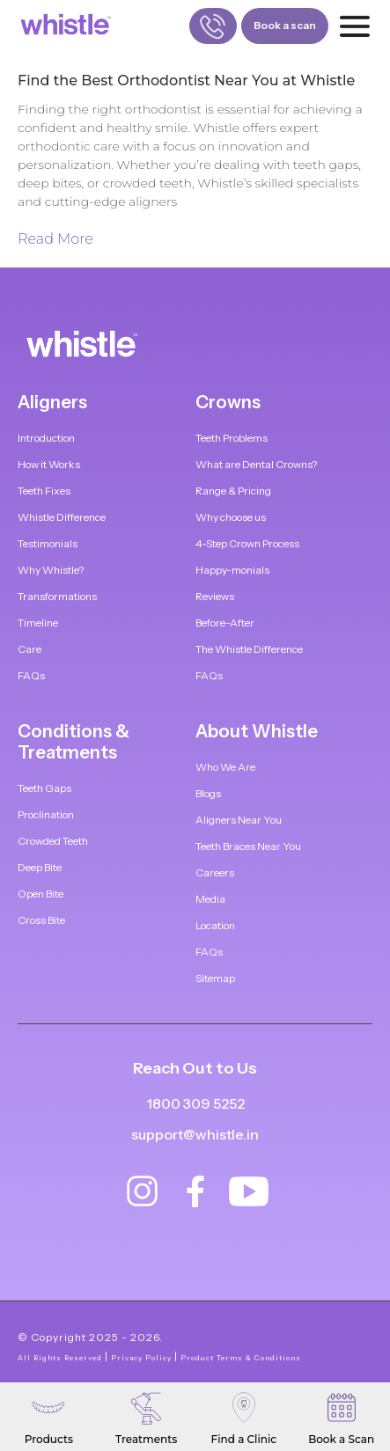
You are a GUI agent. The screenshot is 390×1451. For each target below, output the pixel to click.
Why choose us (230, 517)
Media (210, 898)
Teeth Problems (231, 437)
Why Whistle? (51, 569)
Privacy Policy (141, 1357)
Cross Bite (41, 920)
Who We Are (225, 766)
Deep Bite (40, 867)
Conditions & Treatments (73, 742)
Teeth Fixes (44, 490)
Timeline (38, 622)
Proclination (46, 814)
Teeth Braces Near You (248, 846)
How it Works (49, 464)
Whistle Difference (62, 517)
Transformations (57, 596)
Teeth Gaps (44, 788)
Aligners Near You (238, 819)
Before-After (224, 622)
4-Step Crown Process (247, 543)
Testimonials (47, 543)
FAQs (31, 675)
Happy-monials (232, 569)
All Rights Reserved (60, 1357)
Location (215, 925)
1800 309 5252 (195, 1104)
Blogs (208, 793)
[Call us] (213, 26)
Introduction (46, 437)
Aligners (52, 402)
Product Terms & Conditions (240, 1357)
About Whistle (256, 731)
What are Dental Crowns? (256, 464)
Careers (214, 872)
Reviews (214, 596)
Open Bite (40, 893)
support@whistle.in (195, 1134)
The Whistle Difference (249, 649)
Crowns (228, 402)
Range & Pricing (233, 490)
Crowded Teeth (53, 840)
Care (29, 649)
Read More (55, 239)
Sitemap (215, 978)
